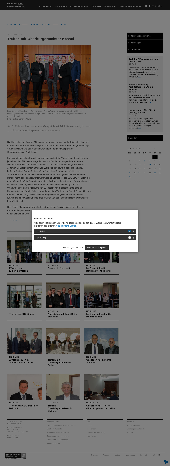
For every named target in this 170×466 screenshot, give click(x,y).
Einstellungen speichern (73, 247)
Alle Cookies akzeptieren (97, 247)
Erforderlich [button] (40, 231)
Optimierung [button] (41, 238)
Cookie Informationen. (66, 226)
